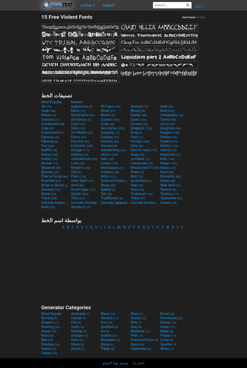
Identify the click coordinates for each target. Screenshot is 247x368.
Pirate (137, 172)
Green (167, 327)
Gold (77, 327)
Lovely (109, 163)
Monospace (113, 168)
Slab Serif (170, 185)
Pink (137, 335)
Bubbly (139, 115)
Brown (167, 314)
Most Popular (51, 102)
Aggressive (81, 106)
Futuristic (82, 146)
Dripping (110, 132)
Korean (49, 163)
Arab (166, 106)
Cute (47, 128)
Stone (77, 349)
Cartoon (50, 119)
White (166, 349)
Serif (77, 185)
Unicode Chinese (85, 203)
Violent (168, 203)
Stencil (168, 189)
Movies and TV (145, 168)
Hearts (168, 150)
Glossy (168, 322)
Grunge (80, 150)
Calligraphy (171, 115)
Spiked (108, 189)
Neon (47, 335)
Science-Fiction (115, 181)
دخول (199, 6)
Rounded (51, 181)
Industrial (170, 154)
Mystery (50, 172)
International (84, 159)
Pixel (167, 172)
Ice (105, 331)
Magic (168, 163)
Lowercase (142, 163)
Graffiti (49, 150)
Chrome (110, 318)
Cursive (139, 124)
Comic (168, 119)
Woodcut (81, 207)
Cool (78, 124)
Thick (49, 198)
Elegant (169, 132)
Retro (108, 176)
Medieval (51, 168)
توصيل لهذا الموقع (115, 363)
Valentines (141, 349)
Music (168, 168)
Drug (136, 132)
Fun (47, 146)
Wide (48, 207)
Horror (109, 154)
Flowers (110, 141)
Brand (48, 115)
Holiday (79, 154)
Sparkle (168, 344)
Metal (166, 331)
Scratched (141, 181)
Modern (80, 168)
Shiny (107, 344)
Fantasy (110, 137)
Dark (78, 128)
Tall (106, 194)
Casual (78, 318)
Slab (137, 185)
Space (137, 344)
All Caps (111, 106)
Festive (168, 137)
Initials (49, 159)
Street (48, 194)
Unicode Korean (145, 203)
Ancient (139, 106)
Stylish (80, 194)
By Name (201, 17)
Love (77, 163)
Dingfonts (170, 128)
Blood (138, 111)
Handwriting (114, 150)
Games (109, 146)
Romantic (170, 176)
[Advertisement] (20, 78)
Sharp (108, 185)
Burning (49, 318)
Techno (169, 194)
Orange (79, 335)
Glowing (50, 327)
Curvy (167, 124)
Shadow (50, 344)
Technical (142, 194)
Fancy (78, 137)
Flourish (80, 141)
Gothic (169, 146)
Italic (107, 159)
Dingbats (141, 128)
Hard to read (144, 150)
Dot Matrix (82, 132)
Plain (78, 176)
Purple (168, 335)
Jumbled (140, 159)
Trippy (108, 349)
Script (167, 181)
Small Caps (83, 189)
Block (108, 111)
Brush (108, 115)
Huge (138, 154)
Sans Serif (82, 181)
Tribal (138, 198)
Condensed (53, 124)
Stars (138, 189)
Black (78, 111)
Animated (80, 314)
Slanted (50, 189)
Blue (137, 314)
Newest (77, 102)
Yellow (49, 353)
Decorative (112, 128)
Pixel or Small (54, 176)
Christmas (81, 119)
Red (47, 340)
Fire (76, 322)
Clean (139, 119)
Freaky (169, 141)
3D (46, 106)
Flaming (49, 141)
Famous (50, 137)
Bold (167, 111)
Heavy (49, 154)
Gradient (109, 327)
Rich (137, 176)
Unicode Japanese (115, 203)
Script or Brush (55, 185)
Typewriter (171, 198)
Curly (108, 124)
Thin (78, 198)
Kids (167, 159)
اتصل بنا (138, 363)
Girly (137, 146)
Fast (137, 137)
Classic (110, 119)
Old (76, 172)
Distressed (52, 132)
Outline (110, 172)
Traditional (112, 198)
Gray (136, 327)
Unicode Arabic (55, 203)
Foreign (140, 141)
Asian (48, 111)
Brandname (82, 115)
